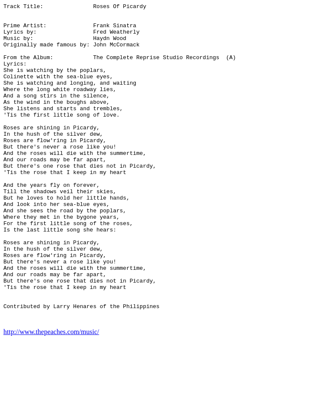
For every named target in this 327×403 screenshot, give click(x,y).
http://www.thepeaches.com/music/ (51, 395)
